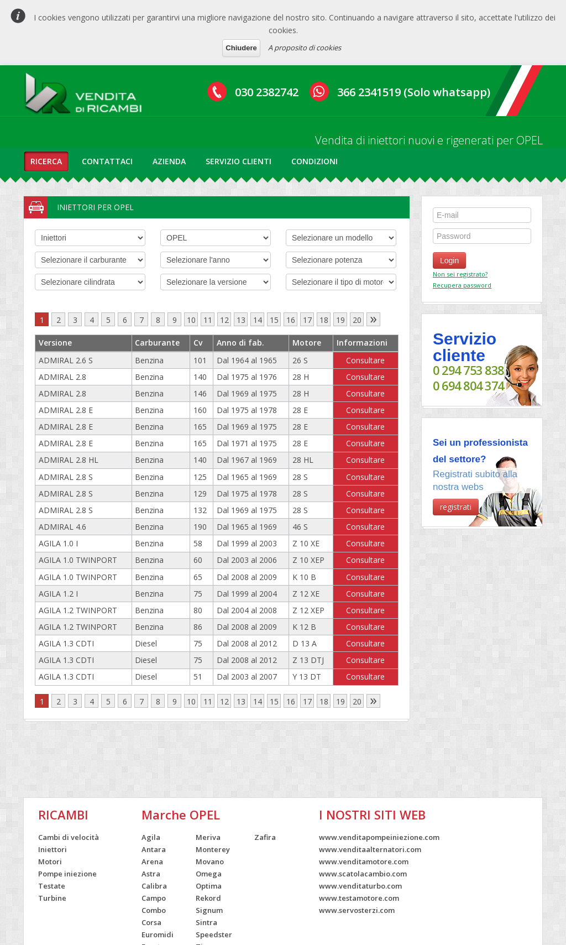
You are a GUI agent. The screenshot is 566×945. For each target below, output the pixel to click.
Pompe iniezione (67, 874)
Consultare (365, 360)
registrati (455, 507)
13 (241, 320)
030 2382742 (266, 92)
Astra (151, 874)
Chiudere (241, 48)
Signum (209, 910)
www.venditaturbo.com (360, 886)
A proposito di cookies (304, 48)
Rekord (208, 898)
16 (290, 320)
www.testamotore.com (359, 898)
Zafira (265, 837)
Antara (154, 849)
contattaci (107, 161)
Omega (209, 874)
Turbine (52, 898)
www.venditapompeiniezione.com (379, 837)
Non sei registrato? (460, 274)
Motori (50, 861)
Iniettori (52, 849)
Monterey (213, 849)
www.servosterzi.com (357, 910)
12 (224, 320)
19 (340, 320)
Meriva (208, 837)
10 (191, 320)
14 (257, 320)
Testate (51, 886)
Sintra (206, 922)
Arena (152, 861)
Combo (154, 910)
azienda (169, 161)
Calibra (154, 886)
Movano (210, 861)
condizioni (314, 161)
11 (207, 320)
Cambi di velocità (68, 837)
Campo (154, 898)
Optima (209, 886)
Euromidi (158, 934)
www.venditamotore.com (363, 861)
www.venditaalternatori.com (370, 849)
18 (323, 320)
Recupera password (462, 285)
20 (357, 320)
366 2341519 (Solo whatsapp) (413, 92)
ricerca (46, 161)
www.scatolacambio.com (363, 874)
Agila (151, 837)
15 (274, 320)
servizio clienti (238, 161)
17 (307, 320)
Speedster (214, 934)
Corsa (151, 922)
